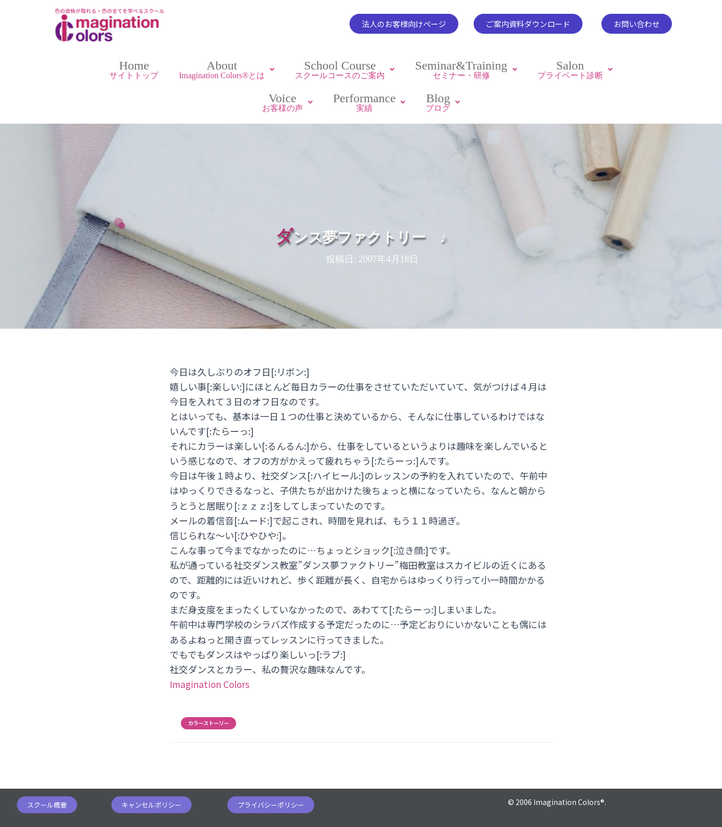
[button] (404, 24)
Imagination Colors (210, 679)
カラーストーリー (208, 719)
